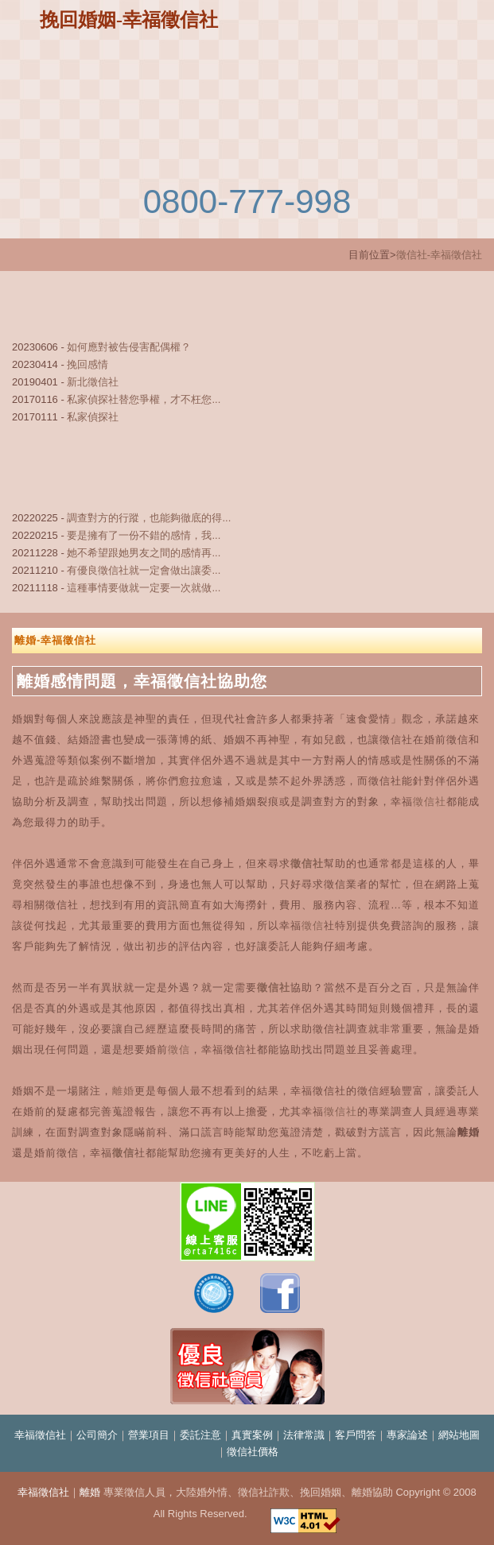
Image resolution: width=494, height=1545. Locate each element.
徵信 (312, 925)
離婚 (123, 1091)
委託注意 (200, 1435)
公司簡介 (97, 1435)
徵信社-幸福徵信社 (439, 255)
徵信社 (429, 801)
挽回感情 (87, 364)
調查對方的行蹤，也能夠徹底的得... (149, 518)
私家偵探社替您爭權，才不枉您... (143, 399)
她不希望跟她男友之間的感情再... (143, 553)
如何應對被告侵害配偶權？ (129, 347)
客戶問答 (355, 1435)
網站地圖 (459, 1435)
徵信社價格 (252, 1452)
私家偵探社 (93, 417)
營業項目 (148, 1435)
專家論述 (407, 1435)
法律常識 (304, 1435)
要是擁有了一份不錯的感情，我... (143, 535)
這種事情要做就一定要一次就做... (143, 588)
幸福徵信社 (40, 1435)
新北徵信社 (93, 382)
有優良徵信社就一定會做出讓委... (143, 570)
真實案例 (252, 1435)
